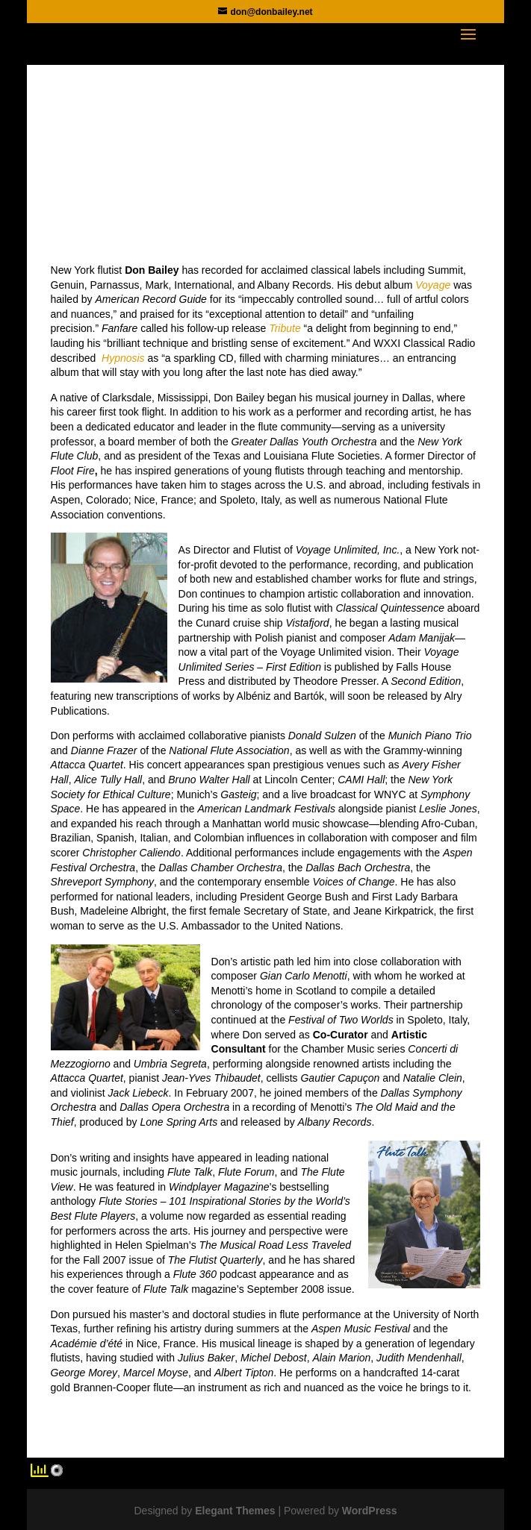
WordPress (369, 1511)
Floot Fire (73, 471)
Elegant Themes (235, 1511)
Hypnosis (123, 358)
